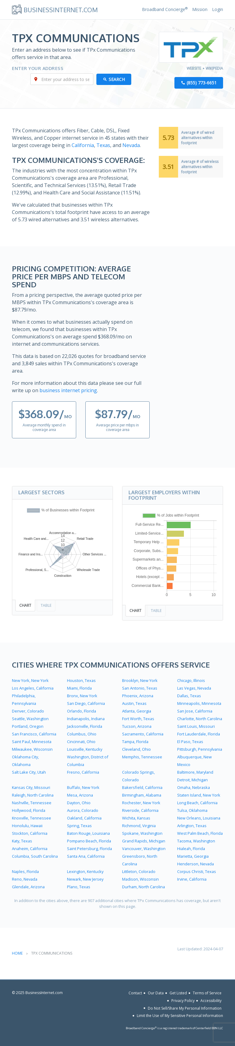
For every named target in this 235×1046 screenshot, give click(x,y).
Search (117, 79)
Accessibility (211, 1000)
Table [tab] (46, 605)
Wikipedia (214, 68)
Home (17, 953)
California (83, 145)
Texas (103, 145)
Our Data (156, 993)
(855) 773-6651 (202, 83)
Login (217, 9)
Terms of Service (207, 993)
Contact (135, 993)
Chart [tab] (25, 605)
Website (194, 68)
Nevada (131, 145)
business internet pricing (68, 390)
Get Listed (178, 993)
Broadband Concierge (165, 9)
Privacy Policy (183, 1000)
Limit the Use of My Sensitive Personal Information (180, 1015)
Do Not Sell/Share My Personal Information (185, 1008)
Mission (199, 9)
